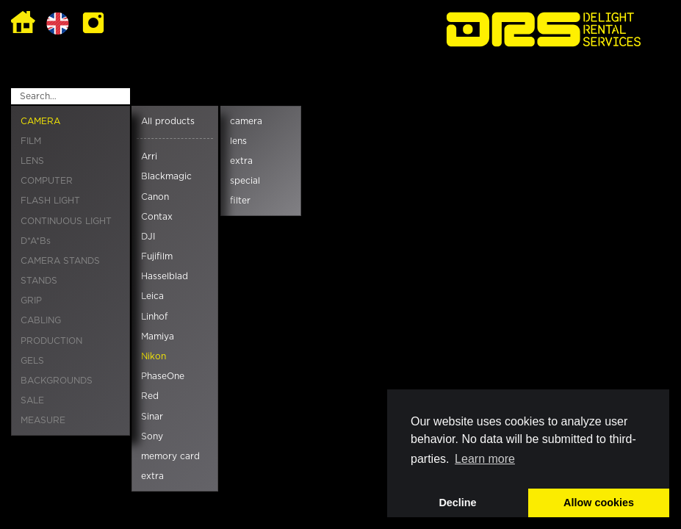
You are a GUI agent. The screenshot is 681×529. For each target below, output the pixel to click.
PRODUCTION (51, 341)
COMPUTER (47, 180)
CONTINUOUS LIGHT (66, 221)
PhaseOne (162, 376)
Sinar (152, 416)
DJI (148, 236)
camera (246, 121)
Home (23, 23)
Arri (149, 156)
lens (238, 141)
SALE (32, 400)
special (245, 180)
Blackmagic (166, 176)
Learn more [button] (485, 459)
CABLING (41, 320)
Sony (152, 436)
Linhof (154, 316)
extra (152, 476)
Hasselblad (164, 276)
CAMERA (40, 121)
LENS (32, 160)
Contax (157, 216)
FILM (31, 141)
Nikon (153, 356)
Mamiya (157, 336)
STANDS (39, 280)
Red (150, 396)
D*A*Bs (36, 241)
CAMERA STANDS (60, 260)
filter (240, 200)
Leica (152, 296)
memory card (170, 456)
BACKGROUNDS (57, 380)
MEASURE (43, 420)
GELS (32, 360)
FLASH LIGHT (50, 200)
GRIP (31, 300)
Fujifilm (157, 256)
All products (168, 121)
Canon (155, 196)
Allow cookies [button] (598, 502)
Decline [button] (457, 502)
